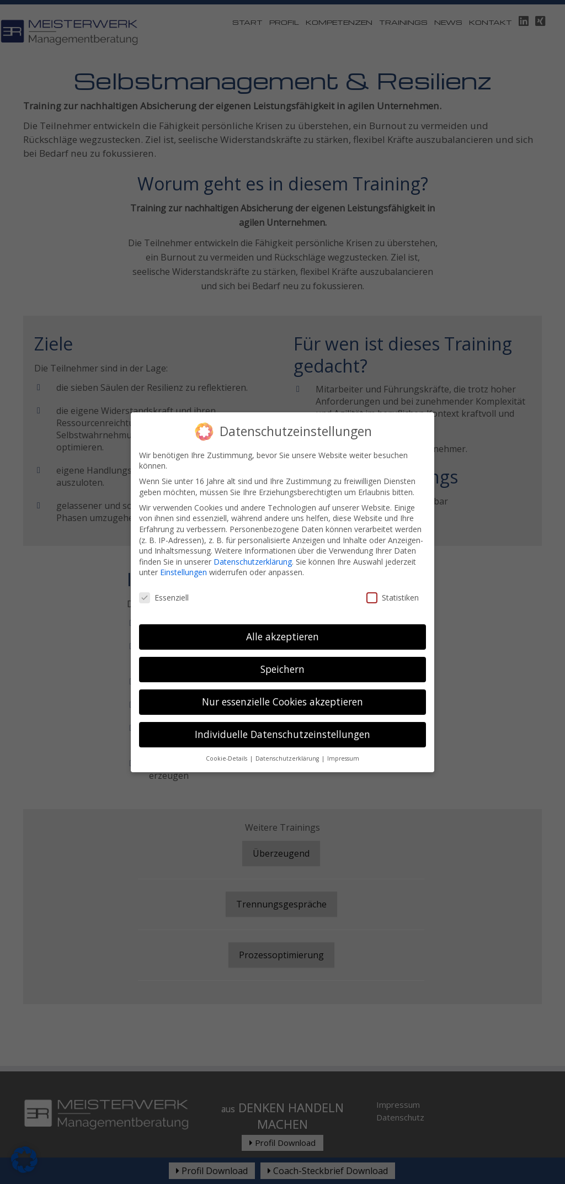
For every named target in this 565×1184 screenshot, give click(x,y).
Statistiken (392, 585)
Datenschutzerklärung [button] (288, 746)
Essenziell (164, 585)
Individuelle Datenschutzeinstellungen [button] (282, 722)
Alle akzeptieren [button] (282, 624)
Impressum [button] (343, 746)
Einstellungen (183, 560)
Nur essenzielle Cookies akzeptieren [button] (282, 689)
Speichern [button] (282, 656)
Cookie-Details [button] (227, 746)
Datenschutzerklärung (253, 549)
